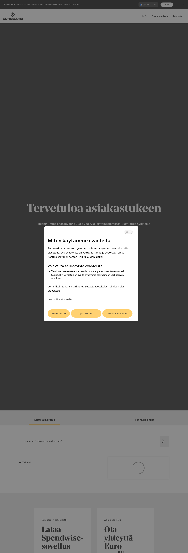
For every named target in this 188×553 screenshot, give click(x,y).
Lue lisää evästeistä (60, 299)
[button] (128, 232)
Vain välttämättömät (117, 313)
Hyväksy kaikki (86, 313)
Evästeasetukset (59, 313)
